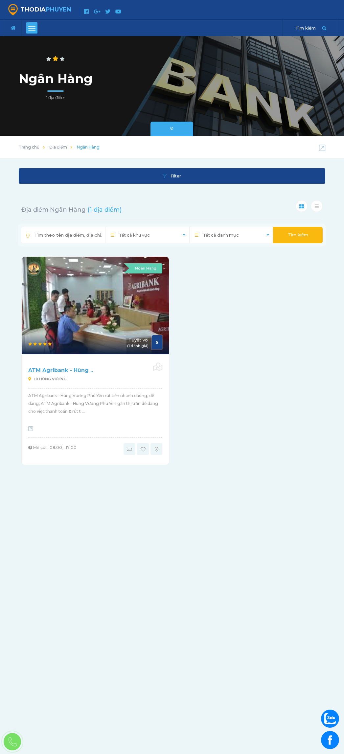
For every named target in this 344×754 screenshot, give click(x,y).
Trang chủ (29, 147)
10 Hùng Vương (47, 379)
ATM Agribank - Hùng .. (60, 370)
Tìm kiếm (298, 234)
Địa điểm (58, 147)
